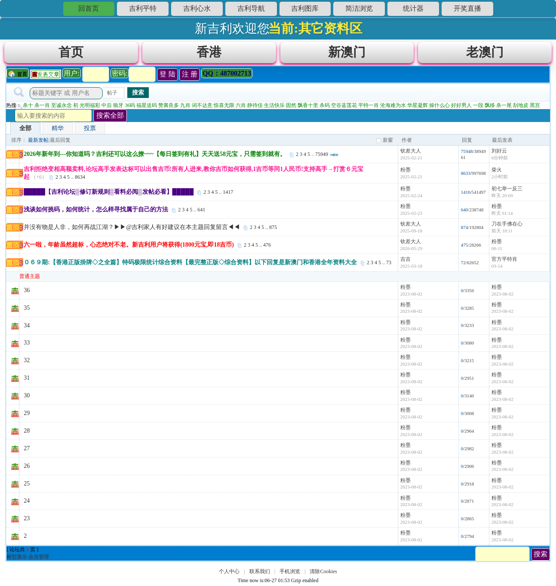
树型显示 (16, 557)
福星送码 (146, 105)
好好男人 (461, 105)
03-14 (497, 266)
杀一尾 (504, 105)
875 (273, 227)
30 (27, 395)
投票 (90, 128)
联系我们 (259, 571)
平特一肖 (368, 105)
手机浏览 (290, 571)
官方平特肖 (504, 259)
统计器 (413, 8)
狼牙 (118, 105)
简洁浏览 (359, 8)
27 (27, 448)
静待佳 (255, 105)
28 (27, 430)
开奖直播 (467, 8)
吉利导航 (251, 8)
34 (27, 325)
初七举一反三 (506, 189)
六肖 (241, 105)
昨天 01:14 (502, 213)
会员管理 (38, 557)
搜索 (138, 92)
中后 (106, 105)
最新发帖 (38, 140)
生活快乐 (274, 105)
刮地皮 (520, 105)
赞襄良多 (168, 105)
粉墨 (405, 170)
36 (27, 290)
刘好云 (499, 151)
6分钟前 (499, 157)
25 (27, 483)
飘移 (490, 105)
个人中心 (229, 571)
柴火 (496, 170)
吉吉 (405, 259)
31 (27, 378)
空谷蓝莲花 (344, 105)
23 (27, 518)
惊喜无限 (224, 105)
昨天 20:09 (502, 195)
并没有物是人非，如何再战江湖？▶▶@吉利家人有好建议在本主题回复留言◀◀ (132, 227)
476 (267, 245)
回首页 (88, 8)
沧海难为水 (393, 105)
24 (27, 500)
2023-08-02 (502, 293)
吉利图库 (305, 8)
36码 (130, 105)
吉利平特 (143, 8)
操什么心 (439, 105)
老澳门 (485, 52)
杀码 (324, 105)
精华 (58, 128)
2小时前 (499, 176)
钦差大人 (410, 151)
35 (27, 308)
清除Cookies (323, 571)
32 (27, 360)
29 (27, 413)
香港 (209, 52)
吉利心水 (197, 8)
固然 (291, 105)
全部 (25, 128)
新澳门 (347, 52)
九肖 (185, 105)
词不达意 (202, 105)
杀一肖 (42, 105)
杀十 (28, 105)
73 (388, 262)
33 (27, 342)
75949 (321, 154)
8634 (80, 177)
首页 (70, 52)
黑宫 (535, 105)
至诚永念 (61, 105)
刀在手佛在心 (506, 224)
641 (201, 210)
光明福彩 (90, 105)
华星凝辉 (417, 105)
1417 (228, 192)
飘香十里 (308, 105)
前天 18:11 (502, 230)
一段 (478, 105)
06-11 (496, 248)
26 (27, 466)
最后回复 (60, 140)
